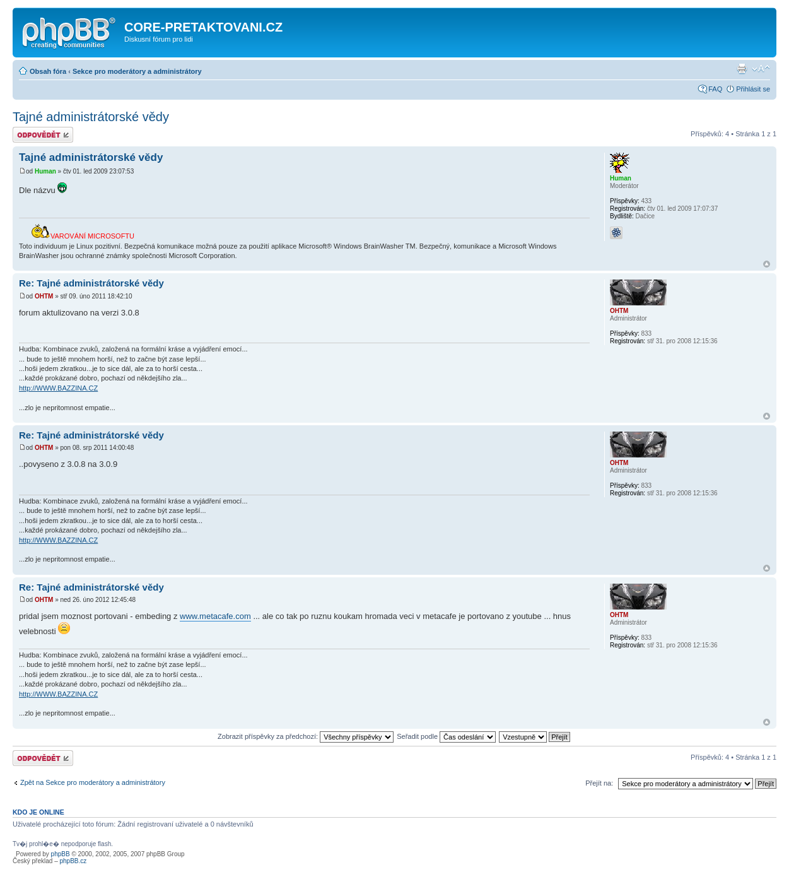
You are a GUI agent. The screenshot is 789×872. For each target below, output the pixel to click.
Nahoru (766, 264)
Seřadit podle (446, 736)
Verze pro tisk (742, 68)
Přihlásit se (753, 89)
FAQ (715, 89)
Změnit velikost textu (761, 68)
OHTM (44, 296)
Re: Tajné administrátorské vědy (91, 283)
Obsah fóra (48, 71)
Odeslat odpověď (43, 135)
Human (45, 171)
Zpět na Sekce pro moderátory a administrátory (92, 782)
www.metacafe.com (215, 616)
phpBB (60, 854)
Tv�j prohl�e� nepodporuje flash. (64, 843)
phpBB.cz (72, 860)
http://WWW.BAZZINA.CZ (58, 388)
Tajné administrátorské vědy (91, 117)
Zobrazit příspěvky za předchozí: (306, 736)
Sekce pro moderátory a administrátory (137, 71)
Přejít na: (599, 783)
